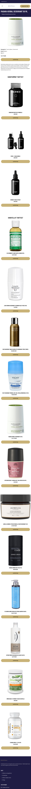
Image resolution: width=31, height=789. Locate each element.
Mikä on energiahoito (7, 773)
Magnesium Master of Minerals (15, 112)
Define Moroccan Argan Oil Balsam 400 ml (15, 655)
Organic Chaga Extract (15, 199)
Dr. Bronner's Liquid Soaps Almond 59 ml (15, 253)
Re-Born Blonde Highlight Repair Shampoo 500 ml (15, 611)
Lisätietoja (15, 59)
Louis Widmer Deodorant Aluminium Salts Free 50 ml (15, 305)
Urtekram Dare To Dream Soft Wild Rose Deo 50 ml (15, 480)
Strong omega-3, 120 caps (15, 742)
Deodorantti (15, 49)
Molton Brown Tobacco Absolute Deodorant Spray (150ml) (15, 349)
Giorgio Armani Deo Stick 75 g (15, 567)
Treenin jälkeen (9, 49)
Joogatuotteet (25, 6)
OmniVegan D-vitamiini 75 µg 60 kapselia (15, 698)
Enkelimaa (5, 775)
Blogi (4, 780)
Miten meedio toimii (7, 777)
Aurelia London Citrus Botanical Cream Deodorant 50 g (15, 524)
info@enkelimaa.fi (4, 1)
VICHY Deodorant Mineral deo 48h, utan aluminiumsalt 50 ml (15, 393)
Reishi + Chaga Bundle (15, 156)
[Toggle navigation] (2, 6)
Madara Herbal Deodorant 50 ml (16, 436)
